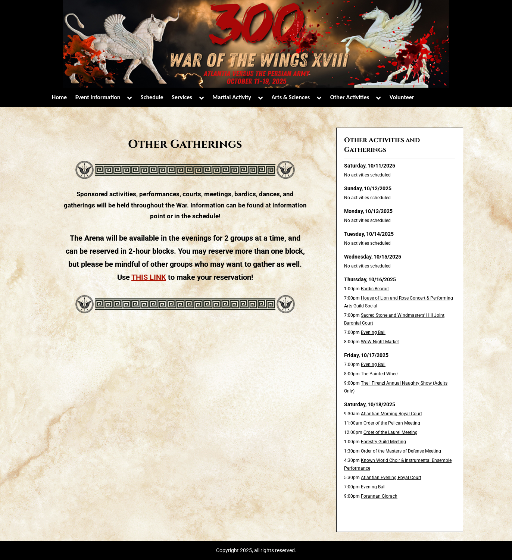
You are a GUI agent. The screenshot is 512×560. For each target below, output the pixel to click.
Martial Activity (231, 97)
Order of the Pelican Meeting (391, 423)
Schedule (152, 97)
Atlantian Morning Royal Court (391, 413)
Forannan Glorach (379, 496)
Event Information (98, 97)
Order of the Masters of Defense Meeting (401, 451)
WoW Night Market (380, 341)
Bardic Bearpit (375, 288)
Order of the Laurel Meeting (390, 432)
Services (182, 97)
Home (59, 97)
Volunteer (402, 97)
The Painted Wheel (380, 373)
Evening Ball (373, 332)
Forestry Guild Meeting (383, 441)
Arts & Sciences (291, 97)
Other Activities (349, 97)
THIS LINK (148, 277)
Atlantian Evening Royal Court (391, 477)
